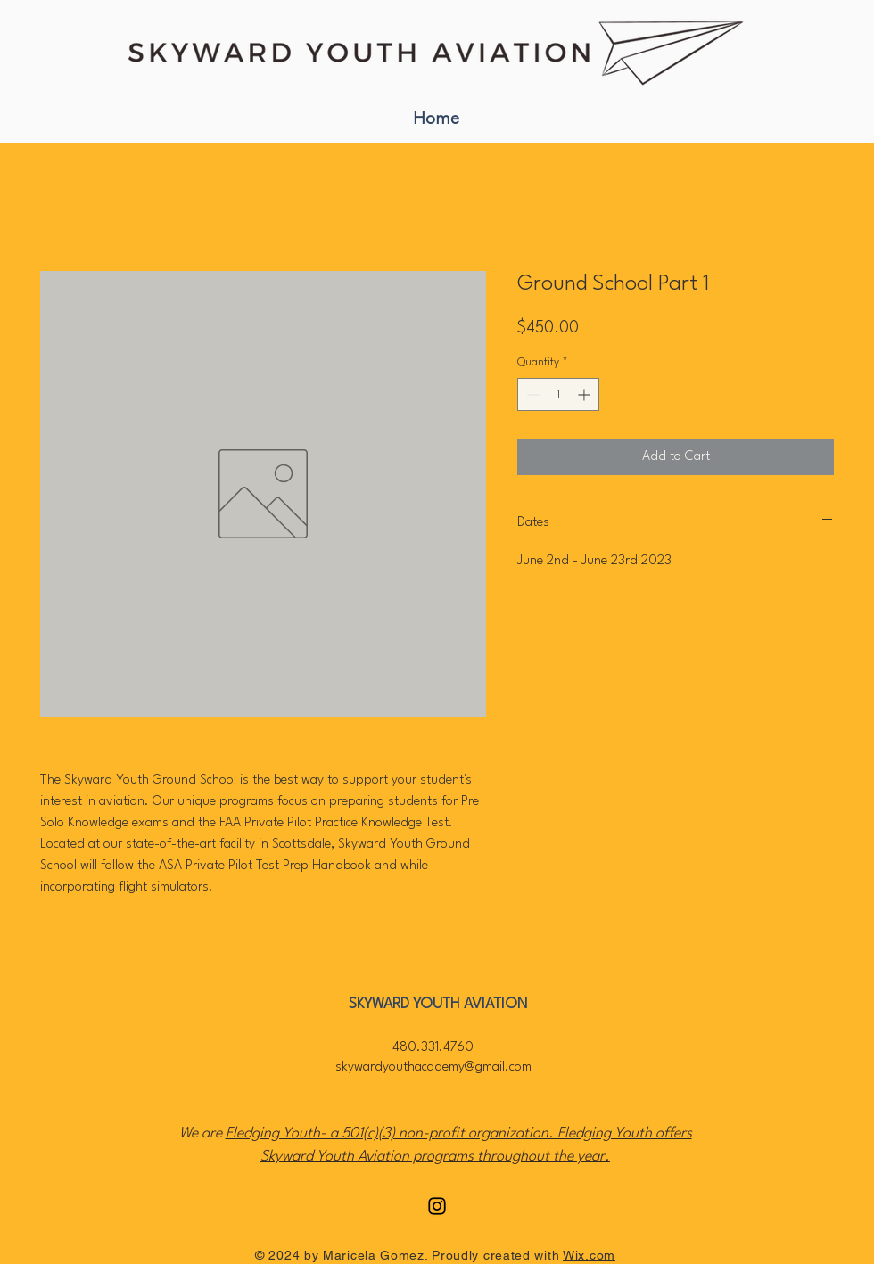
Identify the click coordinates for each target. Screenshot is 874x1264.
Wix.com (589, 1255)
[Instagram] (437, 1206)
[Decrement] (531, 394)
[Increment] (585, 394)
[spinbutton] (558, 394)
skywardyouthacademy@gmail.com (433, 1067)
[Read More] (437, 52)
